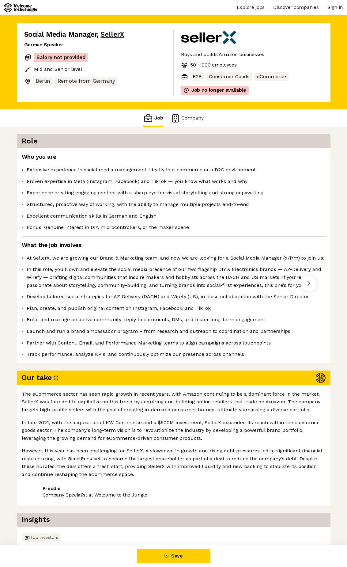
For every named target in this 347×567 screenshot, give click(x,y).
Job (153, 118)
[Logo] (20, 7)
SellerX (112, 34)
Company (187, 118)
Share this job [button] (41, 519)
